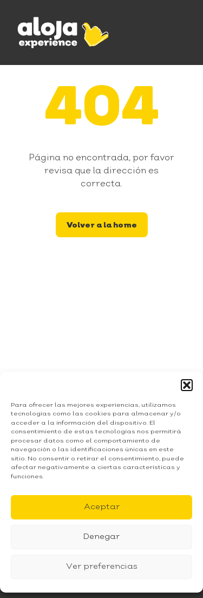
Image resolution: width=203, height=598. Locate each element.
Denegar (101, 537)
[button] (186, 385)
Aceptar (102, 507)
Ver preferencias (101, 567)
